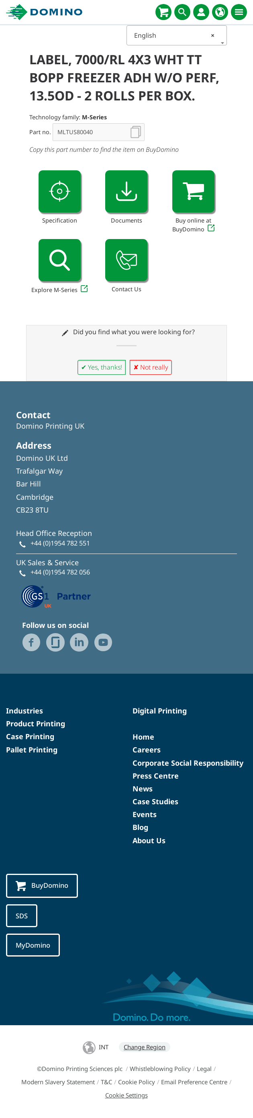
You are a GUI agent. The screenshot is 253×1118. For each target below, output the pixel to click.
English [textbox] (174, 35)
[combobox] (176, 35)
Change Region (144, 1047)
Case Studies (155, 801)
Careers (147, 749)
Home (143, 737)
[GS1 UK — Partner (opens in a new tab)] (56, 596)
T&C (106, 1082)
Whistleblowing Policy (160, 1069)
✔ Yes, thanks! (101, 367)
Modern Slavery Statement (58, 1082)
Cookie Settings (126, 1095)
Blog (140, 827)
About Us (149, 840)
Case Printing (30, 736)
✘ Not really (150, 367)
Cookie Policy (136, 1082)
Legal (204, 1069)
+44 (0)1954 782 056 (60, 572)
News (143, 788)
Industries (24, 710)
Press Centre (156, 776)
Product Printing (35, 723)
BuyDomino (42, 886)
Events (145, 814)
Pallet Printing (31, 749)
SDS (22, 915)
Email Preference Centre (194, 1082)
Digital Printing (160, 710)
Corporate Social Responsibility (188, 763)
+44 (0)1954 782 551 (60, 543)
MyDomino (33, 945)
